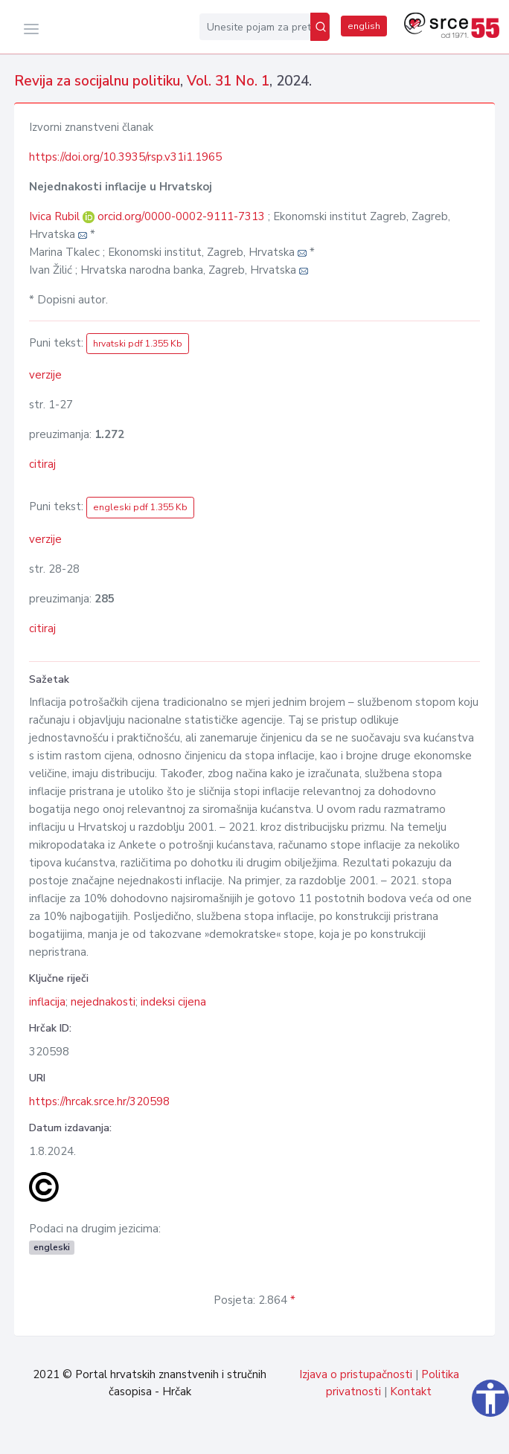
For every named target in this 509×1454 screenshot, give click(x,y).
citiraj (42, 464)
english (364, 26)
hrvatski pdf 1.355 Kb (137, 344)
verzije (45, 374)
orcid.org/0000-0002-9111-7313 (181, 216)
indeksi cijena (173, 1001)
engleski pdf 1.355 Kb (140, 507)
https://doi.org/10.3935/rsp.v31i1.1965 (125, 156)
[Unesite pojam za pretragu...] (255, 27)
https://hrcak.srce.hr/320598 (99, 1101)
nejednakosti (103, 1001)
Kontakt (411, 1391)
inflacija (47, 1001)
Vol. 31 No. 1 (228, 81)
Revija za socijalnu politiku (97, 81)
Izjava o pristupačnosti (355, 1374)
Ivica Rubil (56, 216)
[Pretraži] (320, 27)
